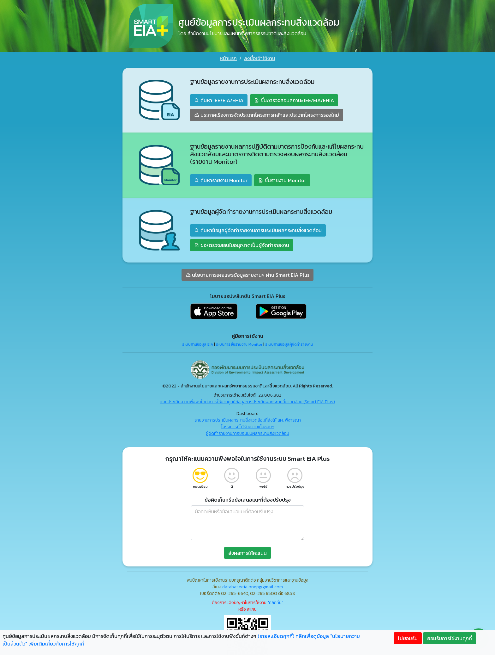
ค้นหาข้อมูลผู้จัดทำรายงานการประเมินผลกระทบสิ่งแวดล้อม (258, 229)
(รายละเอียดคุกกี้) (276, 636)
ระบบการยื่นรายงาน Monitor (239, 344)
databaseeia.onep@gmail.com (252, 586)
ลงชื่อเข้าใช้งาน (259, 58)
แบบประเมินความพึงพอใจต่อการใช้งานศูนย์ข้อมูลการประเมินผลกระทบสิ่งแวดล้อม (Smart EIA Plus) (247, 401)
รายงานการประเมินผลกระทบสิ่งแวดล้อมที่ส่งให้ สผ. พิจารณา (247, 419)
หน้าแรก (228, 58)
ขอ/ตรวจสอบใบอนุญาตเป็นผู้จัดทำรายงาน (241, 244)
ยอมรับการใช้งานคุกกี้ (449, 638)
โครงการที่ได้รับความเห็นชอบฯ (247, 426)
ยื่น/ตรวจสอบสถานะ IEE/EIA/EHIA (294, 99)
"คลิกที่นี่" (275, 602)
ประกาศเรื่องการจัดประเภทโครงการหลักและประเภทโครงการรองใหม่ (266, 114)
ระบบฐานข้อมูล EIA (197, 344)
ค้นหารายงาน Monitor (221, 179)
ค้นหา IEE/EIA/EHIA (218, 99)
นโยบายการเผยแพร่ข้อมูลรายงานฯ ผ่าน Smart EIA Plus (247, 274)
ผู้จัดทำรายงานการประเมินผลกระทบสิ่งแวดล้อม (247, 432)
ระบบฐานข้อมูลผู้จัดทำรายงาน (289, 344)
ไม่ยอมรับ (408, 638)
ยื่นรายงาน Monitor (282, 179)
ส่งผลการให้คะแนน (247, 552)
